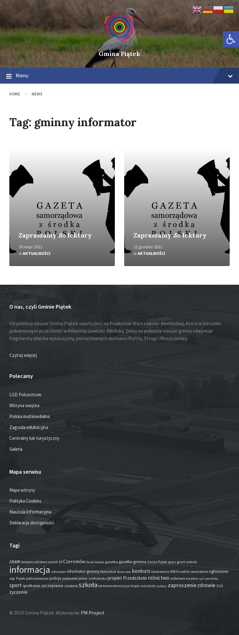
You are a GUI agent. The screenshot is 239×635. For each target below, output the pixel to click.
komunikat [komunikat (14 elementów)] (108, 571)
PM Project (93, 613)
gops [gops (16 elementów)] (172, 562)
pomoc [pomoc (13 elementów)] (83, 578)
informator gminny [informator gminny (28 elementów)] (83, 571)
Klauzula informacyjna (30, 512)
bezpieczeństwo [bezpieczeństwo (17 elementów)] (34, 561)
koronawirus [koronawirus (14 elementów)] (160, 571)
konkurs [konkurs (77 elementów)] (141, 571)
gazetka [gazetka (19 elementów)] (111, 561)
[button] (231, 39)
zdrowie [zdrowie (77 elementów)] (206, 585)
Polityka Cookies (25, 501)
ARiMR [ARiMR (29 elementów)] (15, 561)
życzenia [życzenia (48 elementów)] (18, 592)
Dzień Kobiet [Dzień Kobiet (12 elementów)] (95, 562)
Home (14, 94)
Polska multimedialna (29, 416)
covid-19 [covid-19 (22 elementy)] (55, 561)
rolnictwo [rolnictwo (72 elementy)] (158, 577)
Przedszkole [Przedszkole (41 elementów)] (135, 578)
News (37, 94)
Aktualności (36, 253)
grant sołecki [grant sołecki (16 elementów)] (187, 562)
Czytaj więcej (23, 355)
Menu (119, 76)
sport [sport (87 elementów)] (15, 585)
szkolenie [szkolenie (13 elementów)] (71, 586)
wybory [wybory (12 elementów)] (162, 586)
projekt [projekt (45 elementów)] (115, 578)
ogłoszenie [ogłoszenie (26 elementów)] (218, 571)
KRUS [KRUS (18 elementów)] (174, 571)
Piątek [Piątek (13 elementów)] (20, 578)
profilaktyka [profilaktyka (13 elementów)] (98, 578)
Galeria (15, 449)
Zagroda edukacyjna (28, 427)
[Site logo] (119, 43)
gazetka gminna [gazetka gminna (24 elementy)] (132, 561)
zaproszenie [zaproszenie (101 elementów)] (182, 585)
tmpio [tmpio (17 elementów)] (135, 585)
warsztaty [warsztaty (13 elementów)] (148, 586)
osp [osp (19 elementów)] (12, 578)
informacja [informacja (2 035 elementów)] (29, 569)
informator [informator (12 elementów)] (58, 572)
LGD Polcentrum (25, 395)
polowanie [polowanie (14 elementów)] (69, 578)
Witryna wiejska (24, 405)
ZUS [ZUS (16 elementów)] (219, 586)
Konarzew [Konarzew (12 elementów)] (124, 572)
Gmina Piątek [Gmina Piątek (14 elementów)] (157, 562)
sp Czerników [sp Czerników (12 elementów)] (208, 579)
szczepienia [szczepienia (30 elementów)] (52, 585)
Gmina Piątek (119, 54)
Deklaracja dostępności (31, 523)
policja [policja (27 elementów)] (55, 578)
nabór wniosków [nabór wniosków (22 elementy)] (194, 571)
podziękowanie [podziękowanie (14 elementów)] (37, 578)
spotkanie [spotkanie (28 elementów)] (31, 585)
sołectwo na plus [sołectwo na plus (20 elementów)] (184, 578)
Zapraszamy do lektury (55, 235)
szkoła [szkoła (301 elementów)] (88, 584)
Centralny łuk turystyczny (34, 438)
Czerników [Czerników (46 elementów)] (74, 561)
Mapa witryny (22, 490)
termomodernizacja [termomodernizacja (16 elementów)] (113, 586)
